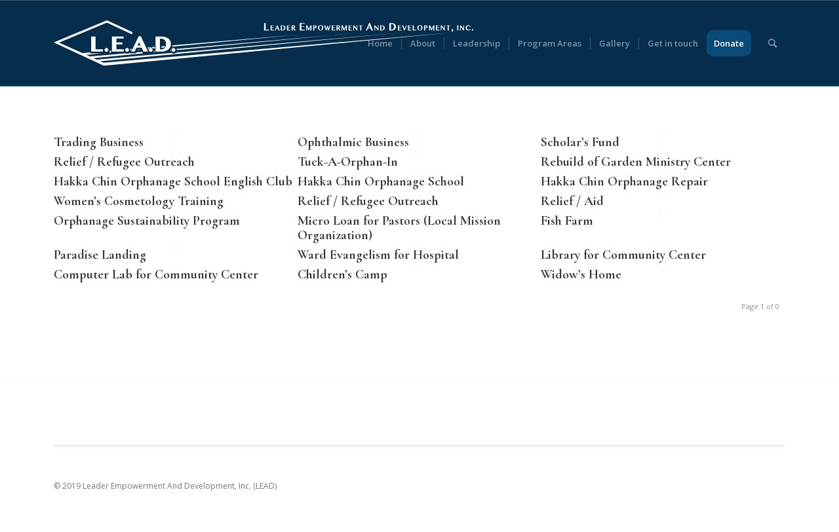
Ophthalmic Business (353, 142)
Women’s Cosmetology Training (139, 201)
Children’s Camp (342, 274)
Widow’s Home (581, 274)
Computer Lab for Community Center (156, 274)
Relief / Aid (572, 201)
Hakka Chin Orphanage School (381, 181)
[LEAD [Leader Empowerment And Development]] (263, 43)
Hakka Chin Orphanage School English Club (173, 181)
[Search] (772, 43)
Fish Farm (567, 221)
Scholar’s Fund (580, 142)
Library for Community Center (623, 255)
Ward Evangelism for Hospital (378, 255)
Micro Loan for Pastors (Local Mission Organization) (399, 228)
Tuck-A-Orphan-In (348, 162)
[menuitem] (380, 43)
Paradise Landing (100, 255)
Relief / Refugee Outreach (124, 162)
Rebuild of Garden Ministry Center (636, 162)
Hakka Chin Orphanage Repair (624, 181)
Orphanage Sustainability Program (147, 221)
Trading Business (99, 142)
